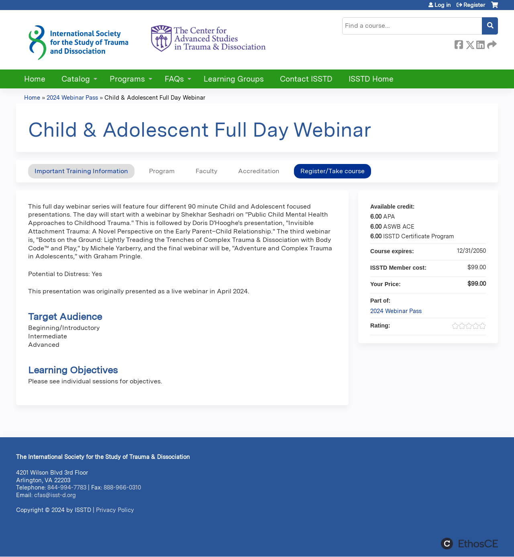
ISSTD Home (371, 79)
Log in (442, 5)
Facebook (459, 43)
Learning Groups (234, 79)
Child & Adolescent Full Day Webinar (154, 97)
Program (162, 171)
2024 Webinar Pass (72, 97)
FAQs (174, 79)
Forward (491, 43)
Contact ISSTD (306, 79)
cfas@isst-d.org (55, 494)
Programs (127, 79)
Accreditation (258, 171)
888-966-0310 (122, 487)
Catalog (75, 79)
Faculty (206, 171)
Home (34, 79)
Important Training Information (81, 171)
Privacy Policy (115, 509)
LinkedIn (480, 43)
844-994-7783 (66, 487)
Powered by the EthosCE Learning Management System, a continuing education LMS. (469, 543)
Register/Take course (332, 171)
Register (474, 5)
